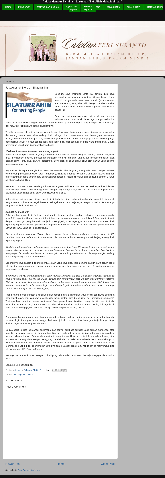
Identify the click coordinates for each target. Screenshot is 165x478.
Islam (30, 374)
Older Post (108, 463)
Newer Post (12, 463)
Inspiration (22, 374)
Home (8, 7)
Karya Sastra (113, 7)
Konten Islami (134, 7)
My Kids (88, 9)
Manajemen (24, 7)
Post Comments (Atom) (29, 470)
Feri (14, 374)
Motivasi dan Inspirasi (48, 7)
